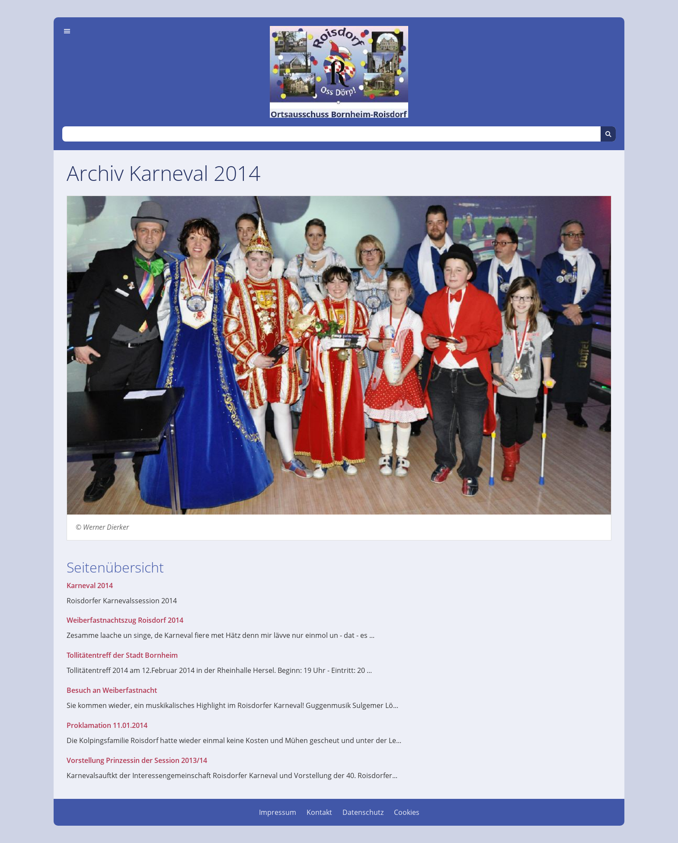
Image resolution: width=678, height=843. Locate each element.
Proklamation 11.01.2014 (107, 725)
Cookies (406, 812)
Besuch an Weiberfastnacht (112, 690)
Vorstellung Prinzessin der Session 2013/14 (137, 760)
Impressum (277, 812)
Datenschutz (363, 812)
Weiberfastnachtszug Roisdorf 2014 (125, 620)
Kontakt (319, 812)
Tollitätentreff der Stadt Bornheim (122, 655)
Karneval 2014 (90, 585)
